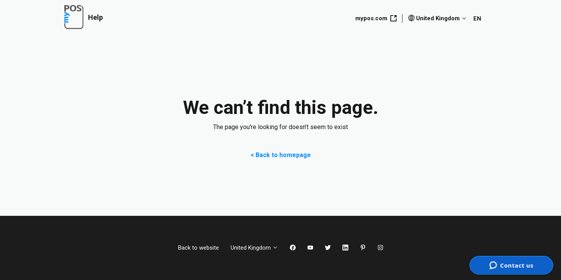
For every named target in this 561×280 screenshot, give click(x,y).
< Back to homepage (281, 155)
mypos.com (376, 18)
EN (477, 18)
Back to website (198, 247)
